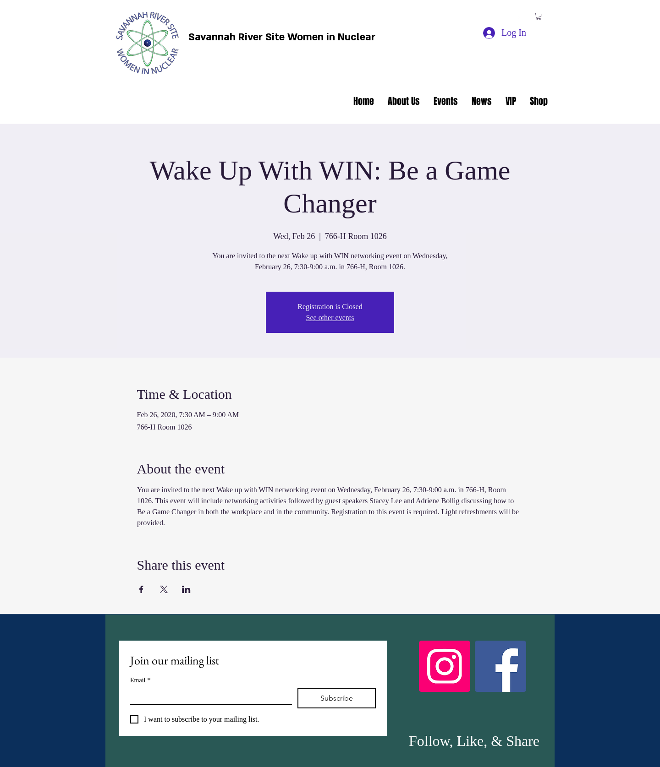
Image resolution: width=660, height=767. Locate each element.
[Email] (208, 696)
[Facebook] (500, 666)
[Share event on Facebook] (141, 589)
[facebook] (518, 17)
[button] (538, 16)
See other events (330, 317)
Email (140, 680)
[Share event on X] (164, 589)
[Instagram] (444, 666)
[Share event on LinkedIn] (186, 589)
